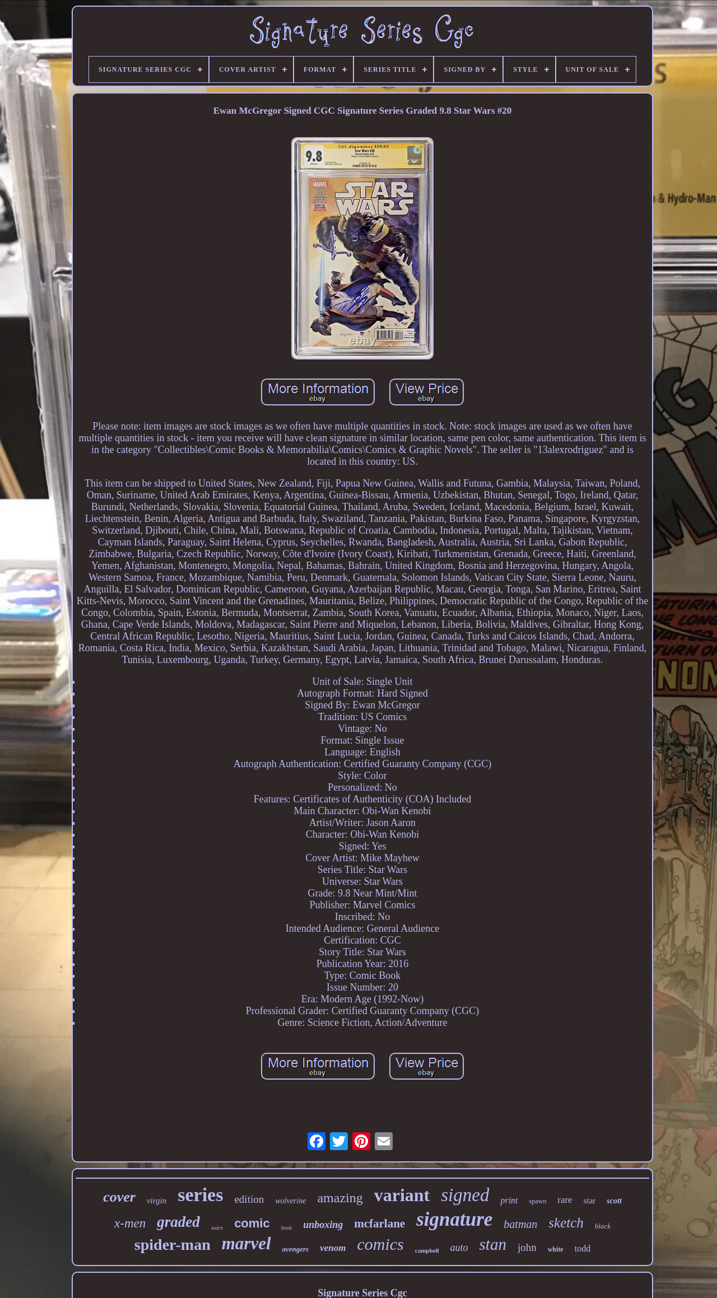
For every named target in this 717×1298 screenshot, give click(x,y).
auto (459, 1247)
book (286, 1228)
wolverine (290, 1201)
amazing (339, 1197)
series (200, 1194)
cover (119, 1197)
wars (217, 1227)
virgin (156, 1200)
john (527, 1247)
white (556, 1249)
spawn (538, 1201)
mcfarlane (379, 1223)
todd (582, 1248)
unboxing (323, 1224)
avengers (295, 1249)
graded (178, 1221)
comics (380, 1244)
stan (492, 1244)
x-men (130, 1223)
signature (454, 1219)
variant (402, 1195)
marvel (246, 1243)
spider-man (172, 1244)
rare (564, 1199)
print (509, 1200)
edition (249, 1199)
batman (520, 1224)
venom (333, 1248)
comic (252, 1223)
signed (465, 1195)
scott (614, 1201)
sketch (565, 1222)
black (603, 1226)
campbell (427, 1250)
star (590, 1200)
